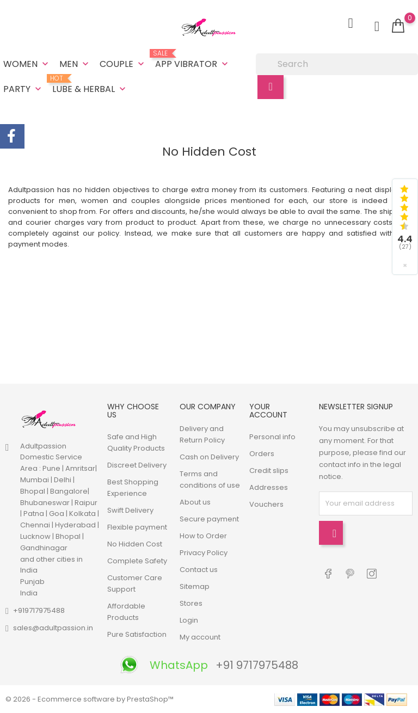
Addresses (268, 487)
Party (23, 89)
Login (189, 620)
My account (200, 637)
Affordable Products (126, 612)
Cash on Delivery (209, 457)
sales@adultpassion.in (53, 628)
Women (27, 64)
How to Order (203, 536)
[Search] (337, 64)
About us (195, 502)
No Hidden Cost (134, 544)
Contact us (199, 569)
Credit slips (268, 470)
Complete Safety (137, 561)
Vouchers (266, 504)
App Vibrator (192, 60)
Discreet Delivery (137, 465)
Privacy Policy (204, 553)
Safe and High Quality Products (136, 442)
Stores (191, 603)
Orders (261, 453)
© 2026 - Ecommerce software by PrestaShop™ (89, 699)
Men (75, 64)
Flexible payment (137, 527)
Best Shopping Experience (132, 488)
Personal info (272, 437)
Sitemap (195, 586)
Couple (123, 64)
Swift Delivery (130, 510)
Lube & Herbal (90, 85)
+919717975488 (39, 610)
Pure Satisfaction (137, 634)
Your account (268, 410)
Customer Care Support (134, 583)
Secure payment (209, 519)
